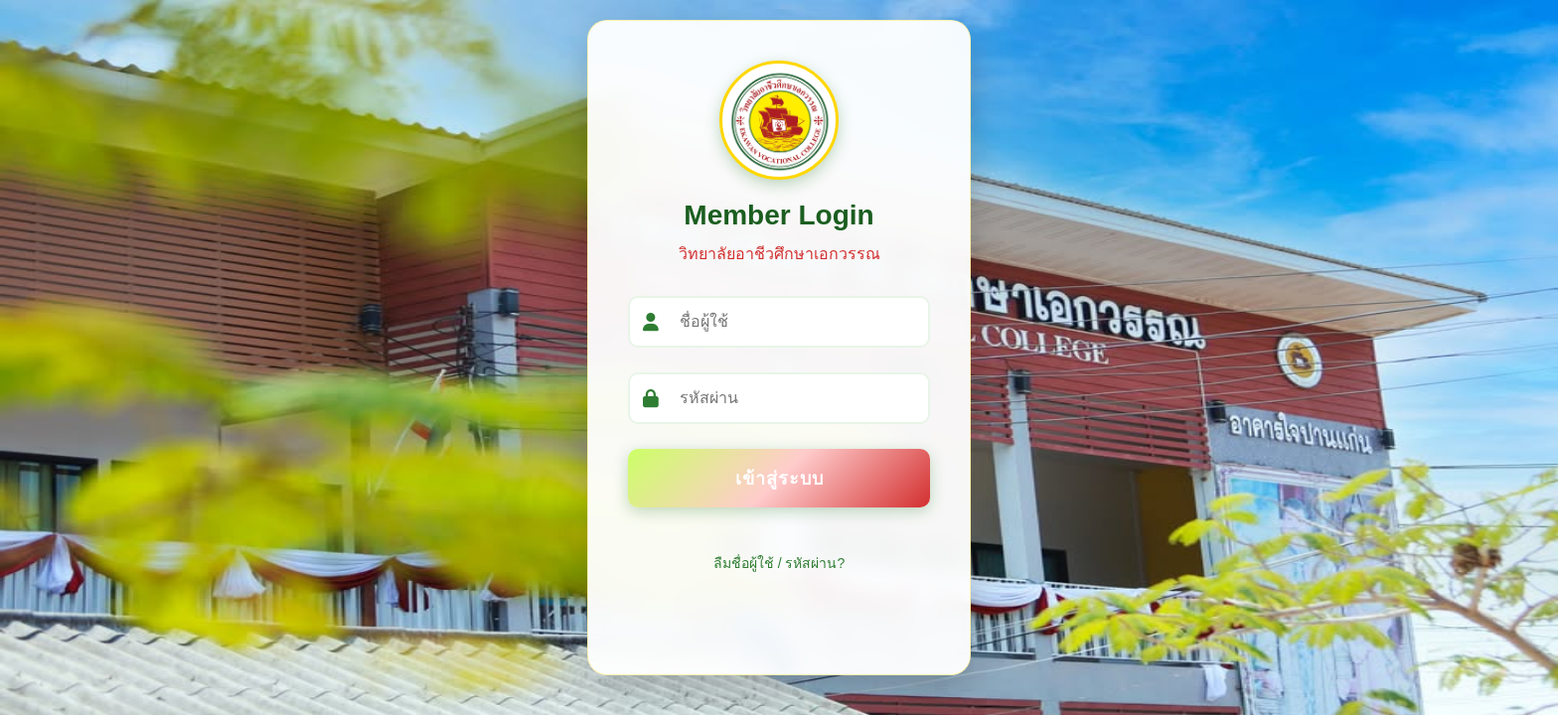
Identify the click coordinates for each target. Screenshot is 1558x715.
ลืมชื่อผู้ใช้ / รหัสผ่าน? (779, 563)
